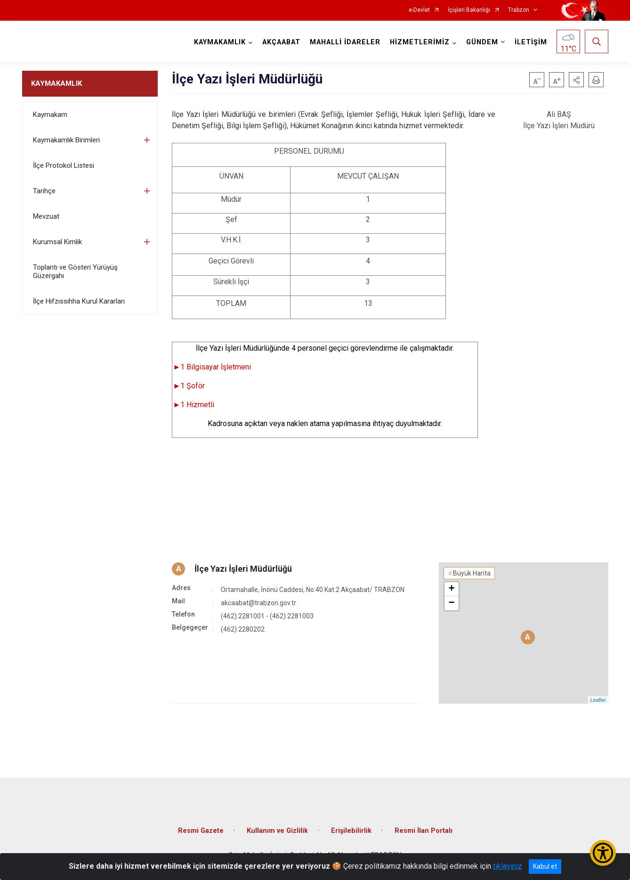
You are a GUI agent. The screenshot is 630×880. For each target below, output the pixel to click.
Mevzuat (46, 216)
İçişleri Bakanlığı (469, 10)
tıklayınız (507, 866)
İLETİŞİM (531, 42)
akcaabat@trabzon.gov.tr (258, 603)
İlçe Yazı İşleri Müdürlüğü (243, 569)
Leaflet (598, 700)
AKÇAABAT (281, 42)
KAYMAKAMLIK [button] (220, 42)
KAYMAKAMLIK (56, 83)
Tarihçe (44, 191)
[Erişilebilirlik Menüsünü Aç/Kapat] (603, 853)
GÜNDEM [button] (482, 42)
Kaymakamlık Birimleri (66, 140)
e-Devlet (419, 10)
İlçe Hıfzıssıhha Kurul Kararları (79, 301)
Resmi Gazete (201, 831)
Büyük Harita (472, 573)
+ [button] (451, 589)
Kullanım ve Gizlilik (277, 831)
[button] (576, 79)
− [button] (451, 603)
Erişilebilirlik (351, 831)
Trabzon (518, 10)
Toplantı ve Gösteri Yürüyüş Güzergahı (75, 271)
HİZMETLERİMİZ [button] (420, 42)
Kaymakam (50, 114)
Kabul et (545, 866)
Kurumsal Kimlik (57, 242)
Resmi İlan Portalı (423, 831)
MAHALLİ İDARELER (345, 42)
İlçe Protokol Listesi (63, 165)
